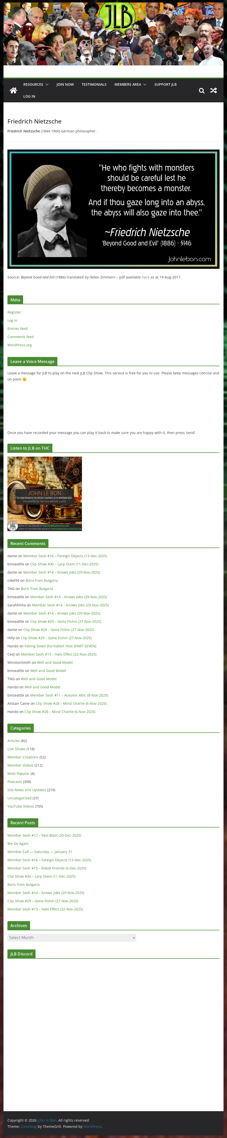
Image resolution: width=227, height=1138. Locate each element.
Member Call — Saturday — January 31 (39, 851)
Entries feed (17, 328)
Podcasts (14, 781)
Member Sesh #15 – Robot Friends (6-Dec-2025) (46, 868)
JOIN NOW (65, 84)
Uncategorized (19, 798)
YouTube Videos (20, 806)
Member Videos (20, 765)
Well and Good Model (55, 662)
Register (14, 312)
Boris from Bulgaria (42, 580)
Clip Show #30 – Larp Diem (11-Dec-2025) (64, 564)
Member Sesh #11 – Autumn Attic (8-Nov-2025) (69, 695)
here (146, 277)
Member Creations (22, 757)
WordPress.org (19, 345)
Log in (12, 320)
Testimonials (94, 84)
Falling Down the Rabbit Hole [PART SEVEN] (60, 646)
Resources (33, 84)
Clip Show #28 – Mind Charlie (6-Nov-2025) (71, 703)
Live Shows (16, 748)
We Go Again (18, 843)
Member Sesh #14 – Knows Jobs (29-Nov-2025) (61, 572)
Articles (13, 740)
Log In (29, 96)
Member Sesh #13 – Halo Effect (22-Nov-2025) (58, 654)
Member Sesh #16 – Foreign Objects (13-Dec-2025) (65, 555)
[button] (46, 84)
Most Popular (18, 773)
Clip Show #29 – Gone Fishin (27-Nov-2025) (65, 621)
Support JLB (165, 84)
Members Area (127, 84)
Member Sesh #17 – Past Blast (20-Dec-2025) (44, 835)
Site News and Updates (26, 789)
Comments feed (20, 336)
